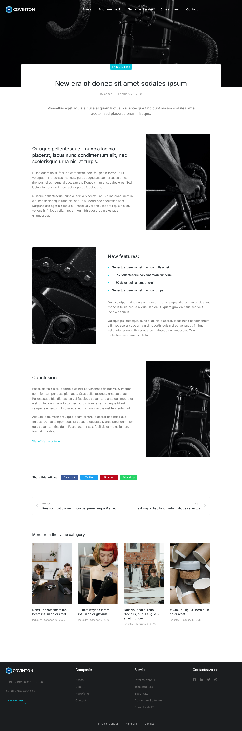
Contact (149, 723)
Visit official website (46, 441)
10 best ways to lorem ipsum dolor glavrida (93, 612)
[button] (69, 477)
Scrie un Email (15, 700)
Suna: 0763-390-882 (20, 691)
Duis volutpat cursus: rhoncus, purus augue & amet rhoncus (141, 614)
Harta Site (131, 723)
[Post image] (52, 573)
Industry (121, 66)
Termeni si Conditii (107, 723)
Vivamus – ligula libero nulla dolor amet (190, 612)
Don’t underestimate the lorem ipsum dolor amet (49, 612)
